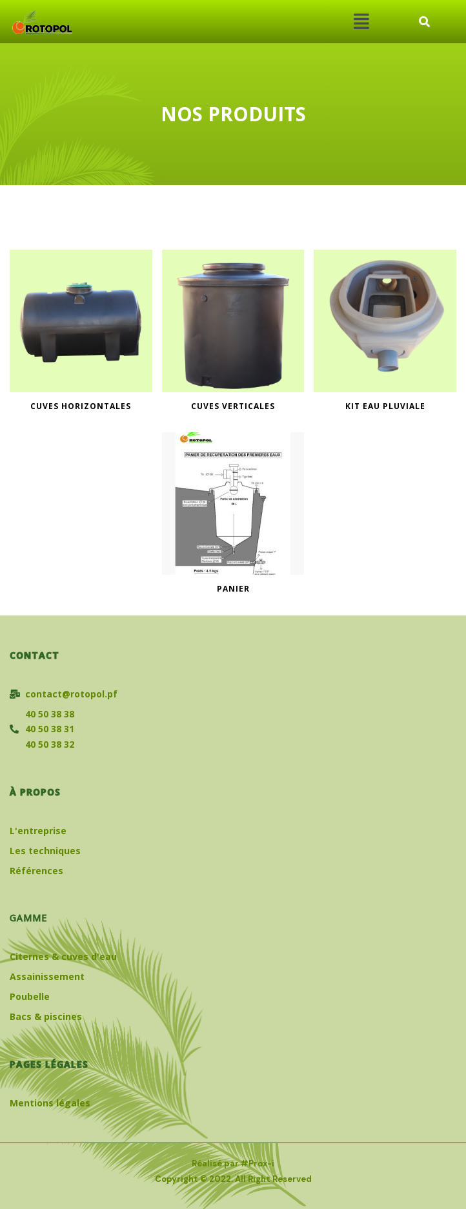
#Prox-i (257, 1163)
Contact (34, 655)
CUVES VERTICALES (233, 406)
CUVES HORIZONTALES (80, 406)
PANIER (233, 589)
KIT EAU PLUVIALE (385, 406)
